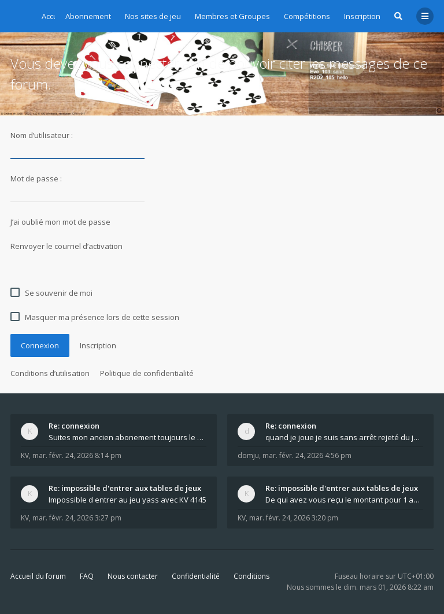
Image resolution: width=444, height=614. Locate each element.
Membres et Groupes (232, 16)
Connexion (40, 345)
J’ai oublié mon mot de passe (60, 222)
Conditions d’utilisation (50, 373)
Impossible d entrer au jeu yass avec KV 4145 (127, 499)
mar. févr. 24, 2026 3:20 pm (293, 518)
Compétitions (307, 16)
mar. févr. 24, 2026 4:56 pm (307, 455)
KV (25, 455)
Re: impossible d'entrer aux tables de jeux (125, 488)
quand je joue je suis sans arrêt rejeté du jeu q (344, 437)
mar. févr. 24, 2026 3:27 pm (76, 518)
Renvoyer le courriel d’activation (66, 246)
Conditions (251, 576)
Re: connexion (74, 426)
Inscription (362, 16)
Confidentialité (196, 576)
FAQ (87, 576)
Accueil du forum (38, 576)
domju (248, 455)
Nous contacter (133, 576)
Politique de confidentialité (147, 373)
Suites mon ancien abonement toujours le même (127, 437)
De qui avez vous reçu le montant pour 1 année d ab (344, 499)
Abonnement (88, 16)
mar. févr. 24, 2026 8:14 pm (76, 455)
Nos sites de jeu (153, 16)
